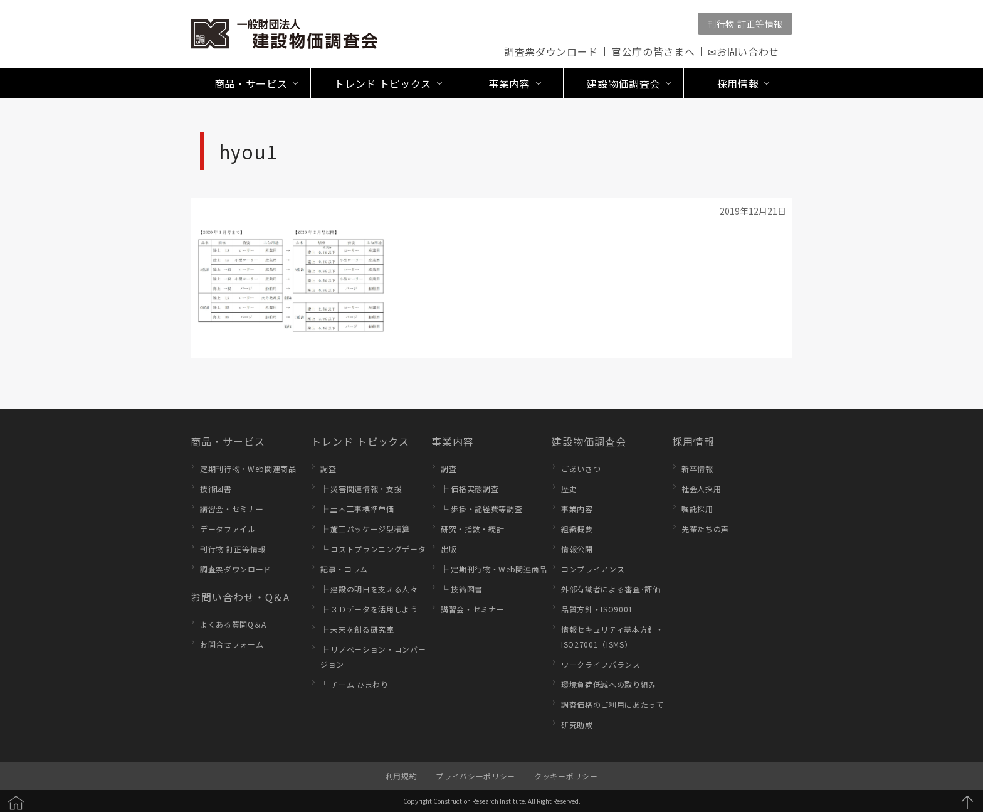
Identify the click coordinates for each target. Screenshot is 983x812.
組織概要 (577, 528)
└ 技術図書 (462, 589)
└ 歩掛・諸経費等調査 (481, 508)
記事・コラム (344, 569)
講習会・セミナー (231, 508)
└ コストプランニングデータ (373, 548)
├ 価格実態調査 (469, 488)
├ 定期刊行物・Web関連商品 (494, 569)
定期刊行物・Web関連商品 (248, 468)
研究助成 (577, 724)
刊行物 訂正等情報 (745, 24)
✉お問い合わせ (743, 51)
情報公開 (577, 548)
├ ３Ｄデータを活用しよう (369, 609)
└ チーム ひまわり (354, 684)
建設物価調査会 (589, 441)
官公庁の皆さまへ (653, 51)
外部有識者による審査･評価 (611, 589)
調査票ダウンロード (551, 51)
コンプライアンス (592, 569)
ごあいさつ (581, 468)
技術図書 (216, 488)
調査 (328, 468)
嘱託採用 (697, 508)
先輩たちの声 (705, 528)
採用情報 (693, 441)
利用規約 (402, 776)
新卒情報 (697, 468)
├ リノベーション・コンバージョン (373, 657)
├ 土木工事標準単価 (357, 508)
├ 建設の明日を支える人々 (369, 589)
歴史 (569, 488)
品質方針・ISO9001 (597, 609)
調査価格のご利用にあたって (612, 704)
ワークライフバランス (601, 664)
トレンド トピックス (360, 441)
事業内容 (452, 441)
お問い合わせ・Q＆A (240, 596)
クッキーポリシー (565, 776)
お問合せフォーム (231, 644)
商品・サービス (228, 441)
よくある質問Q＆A (233, 624)
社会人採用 (701, 488)
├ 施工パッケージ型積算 (365, 528)
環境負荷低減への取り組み (608, 684)
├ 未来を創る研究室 (357, 629)
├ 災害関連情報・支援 (361, 488)
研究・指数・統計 (472, 528)
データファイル (228, 528)
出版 (448, 548)
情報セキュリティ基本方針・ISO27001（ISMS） (612, 636)
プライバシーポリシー (475, 776)
